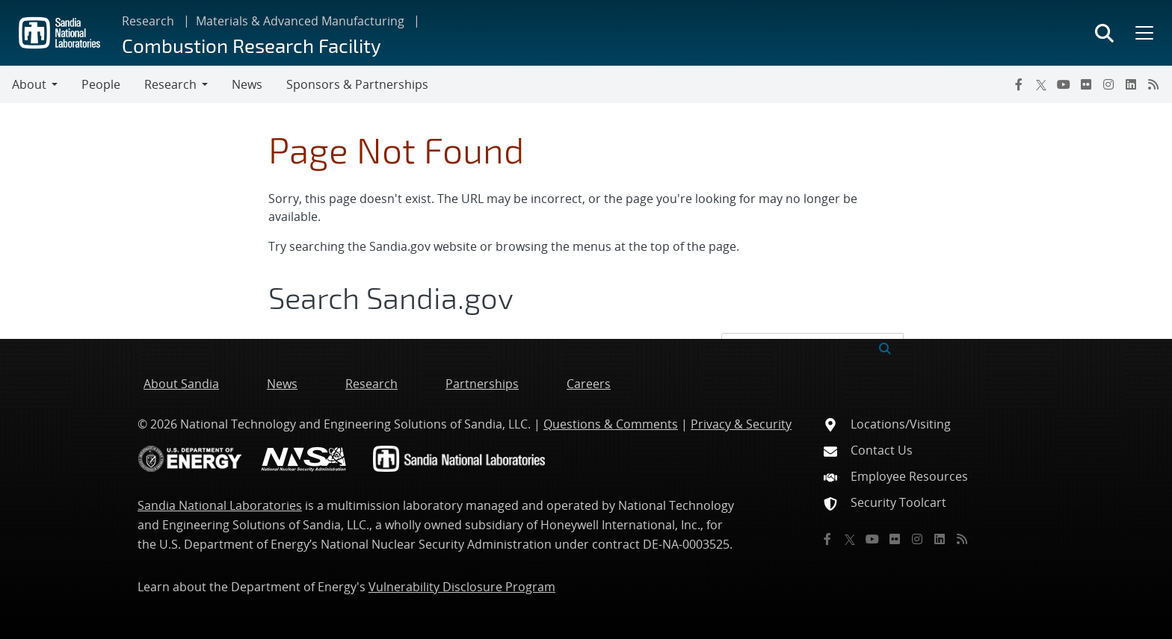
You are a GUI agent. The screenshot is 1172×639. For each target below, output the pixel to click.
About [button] (29, 84)
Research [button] (170, 84)
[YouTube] (1063, 84)
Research (148, 21)
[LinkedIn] (1131, 84)
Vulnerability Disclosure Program (461, 587)
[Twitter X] (1041, 84)
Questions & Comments (610, 424)
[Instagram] (1108, 84)
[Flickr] (1086, 84)
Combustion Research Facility (251, 45)
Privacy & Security (741, 424)
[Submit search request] (885, 347)
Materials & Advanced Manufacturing (300, 21)
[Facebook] (1019, 84)
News (247, 84)
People (100, 84)
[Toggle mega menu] (1143, 32)
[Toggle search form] (1104, 32)
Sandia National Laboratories (220, 505)
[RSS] (1153, 84)
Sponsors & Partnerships (357, 84)
